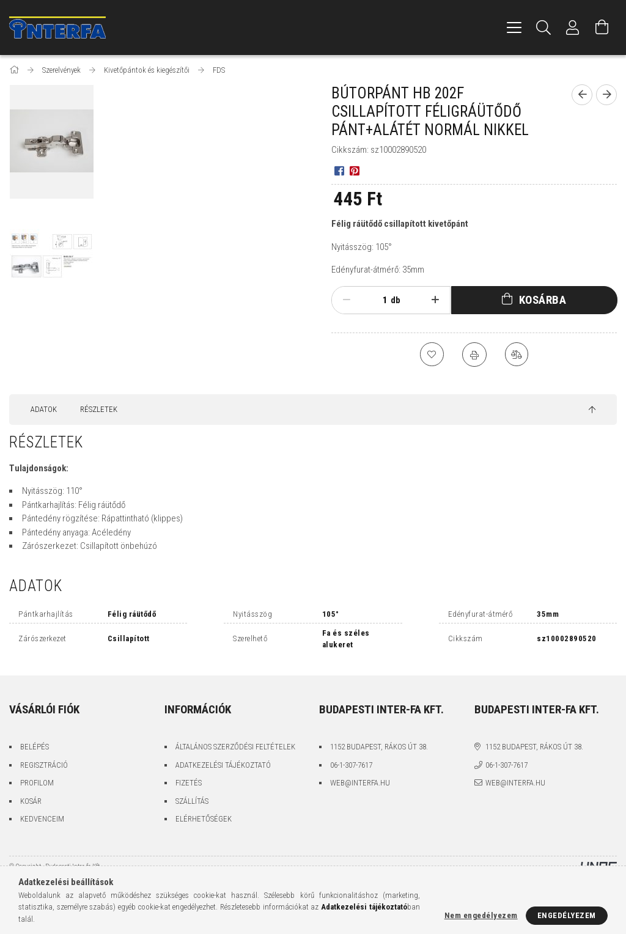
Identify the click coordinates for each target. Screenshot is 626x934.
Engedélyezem (566, 915)
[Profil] (572, 27)
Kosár (31, 801)
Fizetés (188, 782)
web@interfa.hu (360, 782)
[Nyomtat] (474, 354)
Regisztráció (44, 765)
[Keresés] (543, 27)
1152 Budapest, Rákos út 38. (379, 746)
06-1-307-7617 (351, 765)
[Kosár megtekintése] (602, 27)
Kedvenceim (42, 818)
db (395, 300)
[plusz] (435, 300)
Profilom (37, 782)
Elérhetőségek (203, 818)
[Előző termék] (582, 94)
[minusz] (346, 300)
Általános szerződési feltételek (235, 746)
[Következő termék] (606, 94)
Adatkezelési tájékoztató (223, 765)
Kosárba (543, 300)
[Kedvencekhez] (431, 354)
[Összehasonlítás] (517, 354)
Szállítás (191, 801)
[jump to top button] (592, 410)
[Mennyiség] (375, 300)
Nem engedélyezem (481, 915)
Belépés (34, 746)
